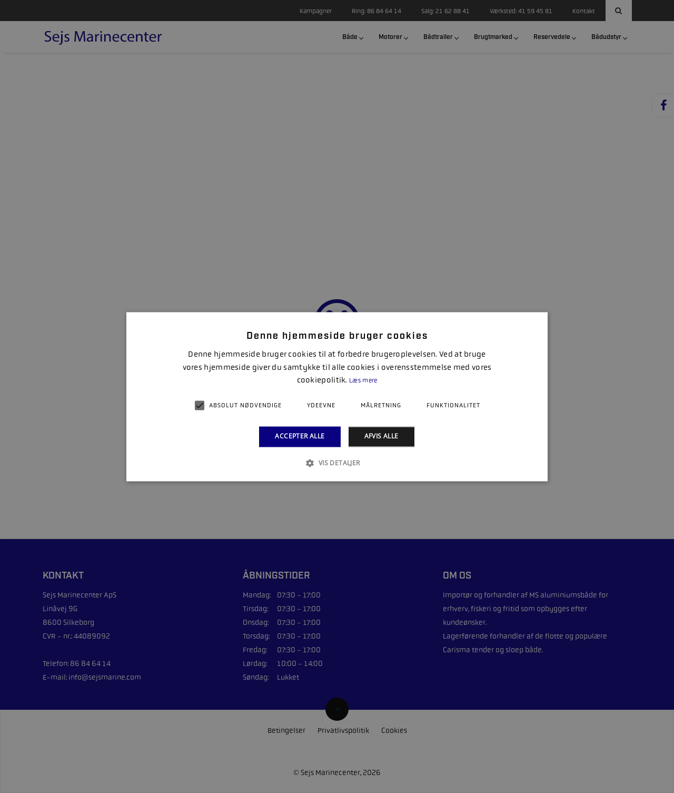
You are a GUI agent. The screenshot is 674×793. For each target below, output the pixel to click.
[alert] (337, 396)
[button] (337, 462)
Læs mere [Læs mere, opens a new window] (363, 381)
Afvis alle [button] (381, 436)
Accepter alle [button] (299, 436)
